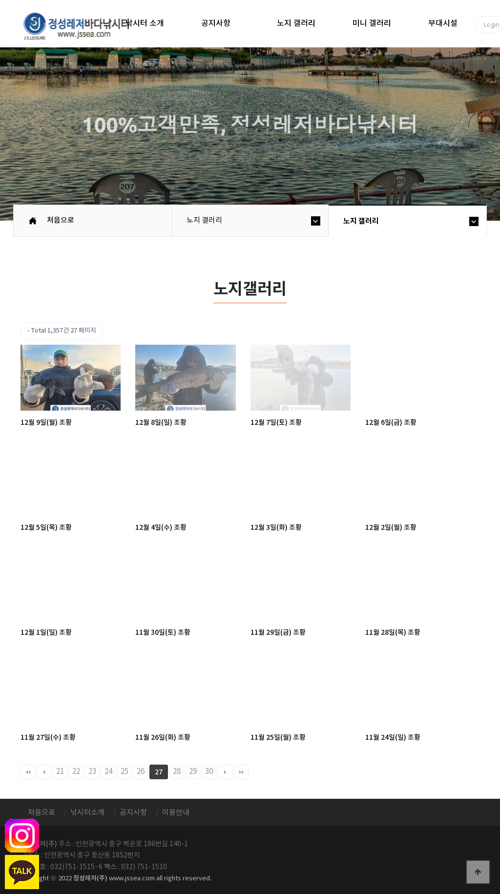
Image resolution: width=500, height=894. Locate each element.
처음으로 (60, 220)
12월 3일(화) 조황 (276, 527)
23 (92, 772)
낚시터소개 (87, 813)
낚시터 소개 (144, 23)
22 (76, 772)
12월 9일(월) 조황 (46, 422)
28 (177, 772)
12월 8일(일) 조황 (161, 422)
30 (209, 772)
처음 (28, 772)
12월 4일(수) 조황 (161, 527)
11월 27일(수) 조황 (48, 737)
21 (60, 772)
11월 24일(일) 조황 (392, 737)
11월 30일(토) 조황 (162, 632)
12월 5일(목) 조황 (46, 527)
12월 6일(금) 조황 (391, 422)
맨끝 (241, 772)
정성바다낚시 (83, 25)
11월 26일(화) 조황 (162, 737)
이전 (44, 772)
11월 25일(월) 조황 (278, 737)
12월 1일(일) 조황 (46, 632)
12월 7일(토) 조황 (276, 422)
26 (141, 772)
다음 (225, 772)
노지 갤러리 (296, 23)
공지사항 (215, 23)
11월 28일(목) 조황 (392, 632)
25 (124, 772)
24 (108, 772)
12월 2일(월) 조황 (391, 527)
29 (193, 772)
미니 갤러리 (372, 23)
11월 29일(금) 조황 (278, 632)
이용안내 (175, 813)
